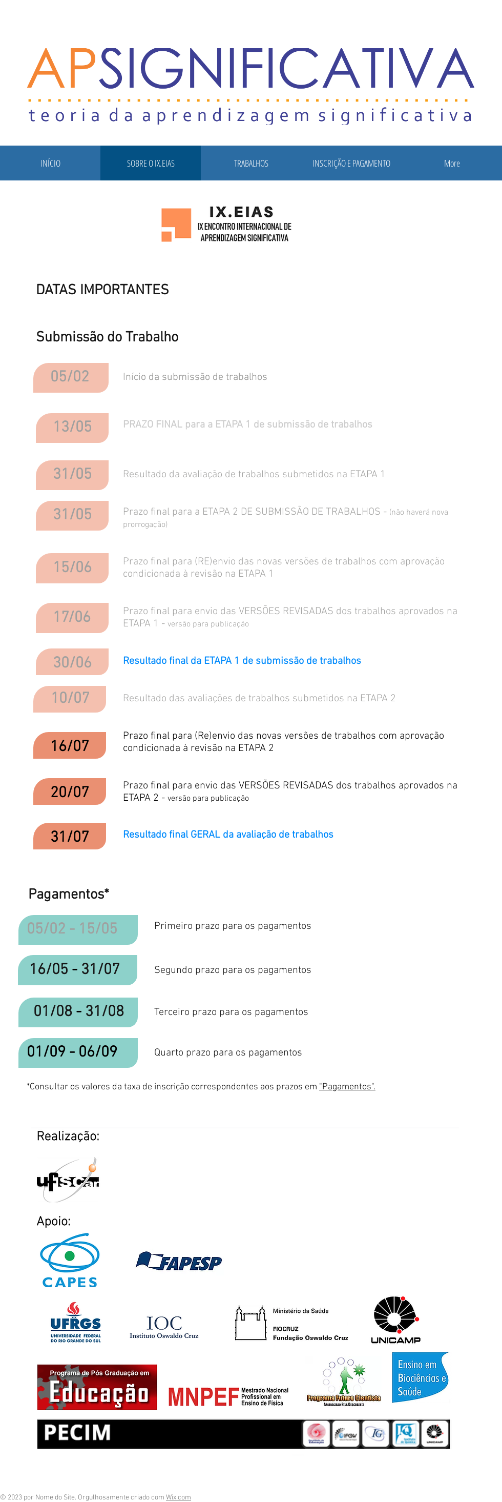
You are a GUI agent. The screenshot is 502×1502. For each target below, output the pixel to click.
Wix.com (178, 1497)
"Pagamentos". (347, 1087)
